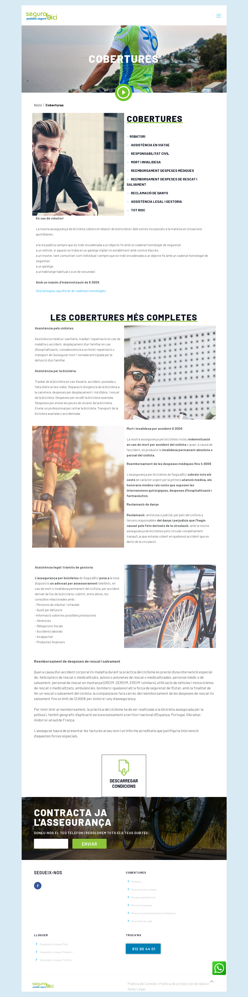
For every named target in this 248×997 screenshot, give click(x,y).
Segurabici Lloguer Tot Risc (56, 959)
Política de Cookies (142, 983)
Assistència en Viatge (144, 889)
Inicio (38, 105)
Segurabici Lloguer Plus (54, 944)
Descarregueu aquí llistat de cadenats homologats (71, 291)
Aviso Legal (136, 989)
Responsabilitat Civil (143, 897)
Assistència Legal (142, 921)
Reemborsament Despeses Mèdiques (154, 913)
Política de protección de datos (183, 983)
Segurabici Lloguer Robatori (56, 951)
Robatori (137, 881)
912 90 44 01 (143, 948)
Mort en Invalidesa (142, 905)
